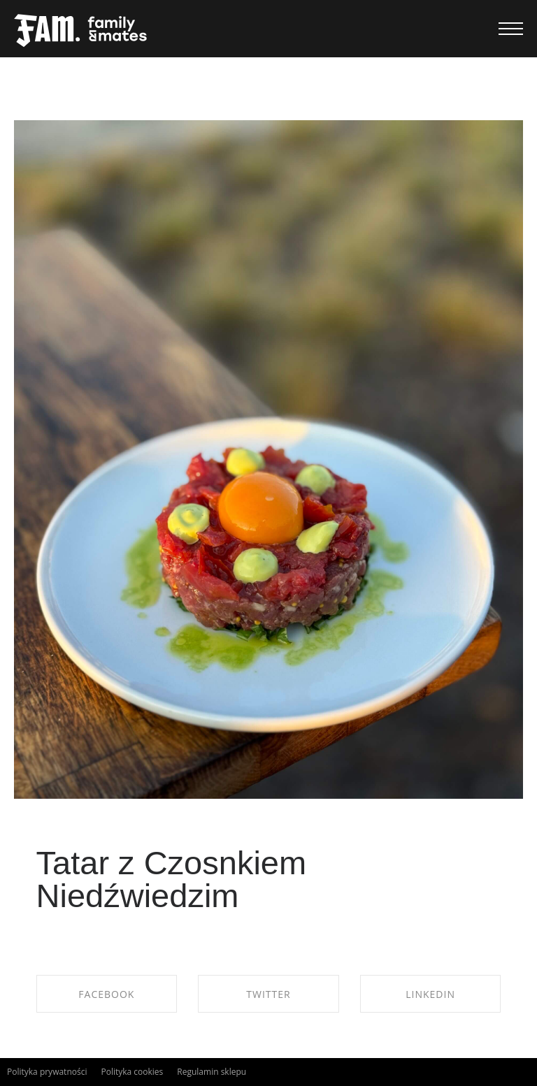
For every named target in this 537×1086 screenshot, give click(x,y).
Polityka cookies (132, 1072)
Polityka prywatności (47, 1072)
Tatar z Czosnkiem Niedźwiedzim (171, 879)
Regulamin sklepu (211, 1072)
